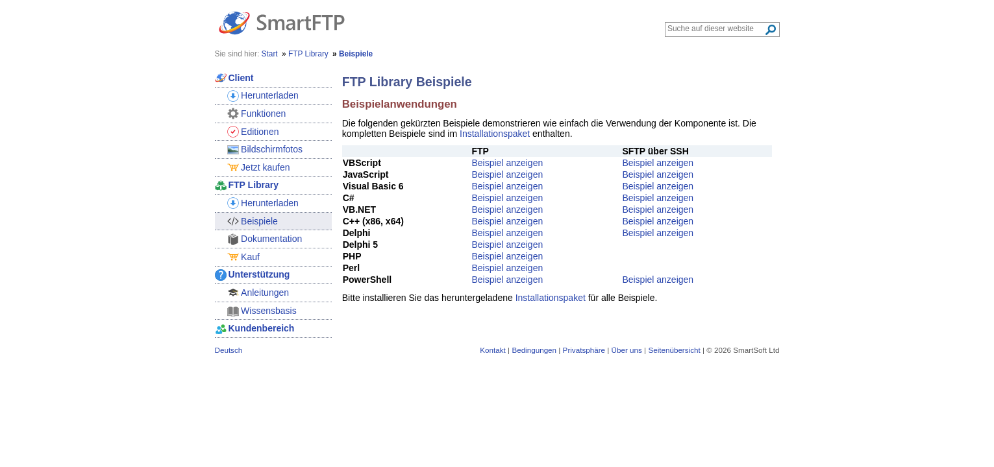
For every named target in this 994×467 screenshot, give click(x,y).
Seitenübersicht (674, 350)
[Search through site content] (715, 28)
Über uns (627, 350)
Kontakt (493, 350)
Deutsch (229, 350)
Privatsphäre (584, 350)
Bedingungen (534, 350)
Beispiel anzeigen (507, 163)
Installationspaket (495, 133)
